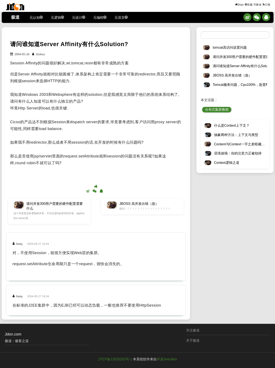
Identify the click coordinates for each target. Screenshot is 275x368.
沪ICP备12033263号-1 (115, 359)
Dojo (239, 4)
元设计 (78, 17)
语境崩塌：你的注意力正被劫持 (238, 153)
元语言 (121, 17)
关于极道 (193, 340)
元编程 (99, 17)
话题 (249, 4)
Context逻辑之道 (226, 162)
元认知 (36, 17)
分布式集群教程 (217, 109)
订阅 (266, 4)
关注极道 (193, 330)
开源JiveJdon (167, 359)
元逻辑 (57, 17)
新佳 (258, 4)
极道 (15, 17)
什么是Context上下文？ (232, 125)
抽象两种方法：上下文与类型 (236, 135)
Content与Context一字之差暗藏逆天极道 (244, 144)
